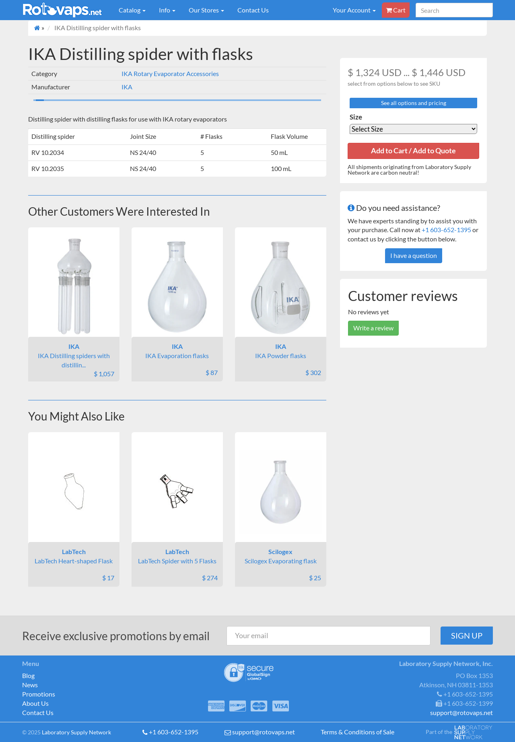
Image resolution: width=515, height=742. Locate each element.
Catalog (132, 10)
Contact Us (253, 10)
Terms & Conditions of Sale (357, 732)
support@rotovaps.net (263, 732)
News (30, 684)
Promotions (38, 694)
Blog (28, 675)
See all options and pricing (413, 102)
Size (356, 117)
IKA (127, 87)
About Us (35, 703)
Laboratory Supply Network (76, 732)
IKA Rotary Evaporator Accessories (170, 73)
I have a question (413, 255)
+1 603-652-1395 (446, 229)
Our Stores (206, 10)
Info (167, 10)
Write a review (373, 328)
